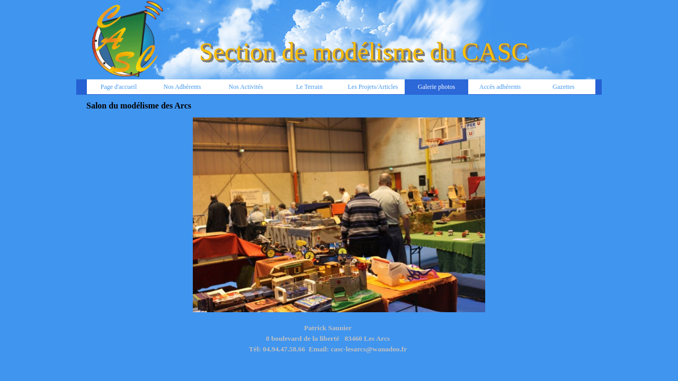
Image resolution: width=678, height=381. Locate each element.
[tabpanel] (328, 344)
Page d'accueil (119, 86)
